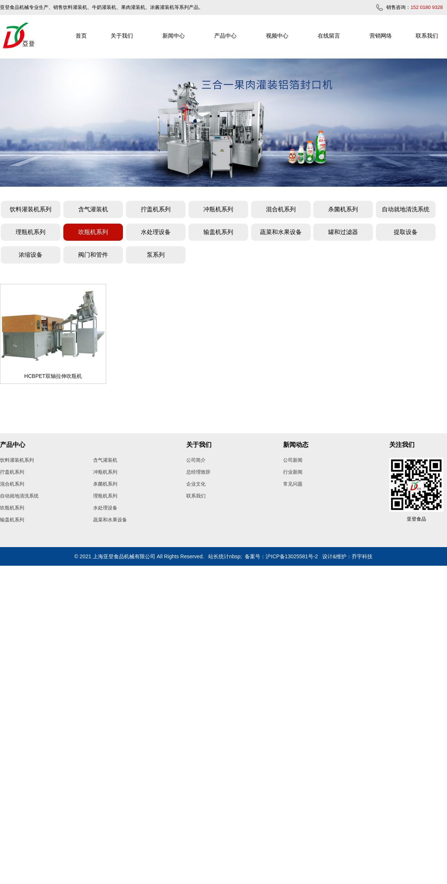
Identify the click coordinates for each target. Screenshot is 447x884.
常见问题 (292, 484)
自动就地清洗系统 (405, 209)
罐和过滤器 (343, 232)
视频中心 (277, 35)
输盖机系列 (218, 232)
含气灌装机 (93, 209)
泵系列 (156, 255)
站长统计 (218, 556)
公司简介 (196, 460)
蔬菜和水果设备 (281, 232)
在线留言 (329, 35)
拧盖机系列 (156, 209)
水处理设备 (156, 232)
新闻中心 (173, 35)
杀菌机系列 (343, 209)
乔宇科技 (362, 556)
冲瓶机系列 (218, 209)
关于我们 (122, 35)
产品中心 (225, 35)
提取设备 (406, 232)
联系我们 (427, 35)
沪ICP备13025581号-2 (292, 556)
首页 (81, 35)
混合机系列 (281, 209)
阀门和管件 (93, 255)
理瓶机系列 (30, 232)
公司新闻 (292, 460)
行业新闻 (292, 472)
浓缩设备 (30, 255)
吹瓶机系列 (93, 232)
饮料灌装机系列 (30, 209)
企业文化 (196, 484)
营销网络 (381, 35)
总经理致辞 (198, 472)
